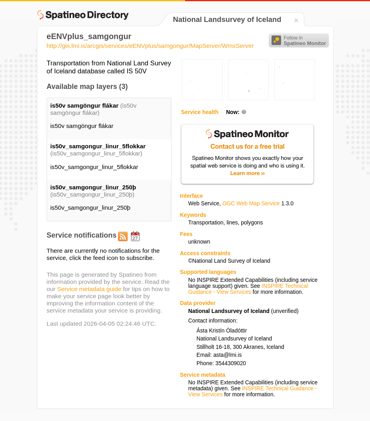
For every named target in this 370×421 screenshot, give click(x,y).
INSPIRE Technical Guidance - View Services (248, 289)
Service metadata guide (89, 288)
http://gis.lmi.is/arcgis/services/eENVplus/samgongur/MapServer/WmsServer (150, 45)
